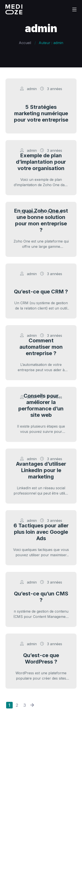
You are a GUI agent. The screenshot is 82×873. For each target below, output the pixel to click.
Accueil (25, 43)
